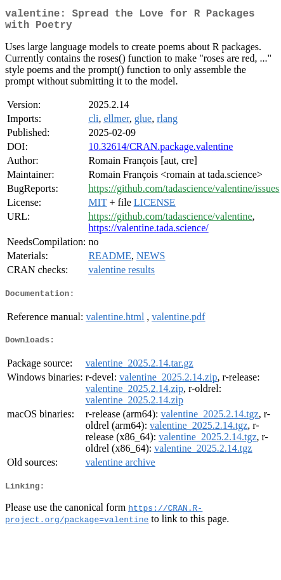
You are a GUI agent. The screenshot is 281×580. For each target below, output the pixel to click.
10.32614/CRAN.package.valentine (160, 151)
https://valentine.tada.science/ (148, 232)
